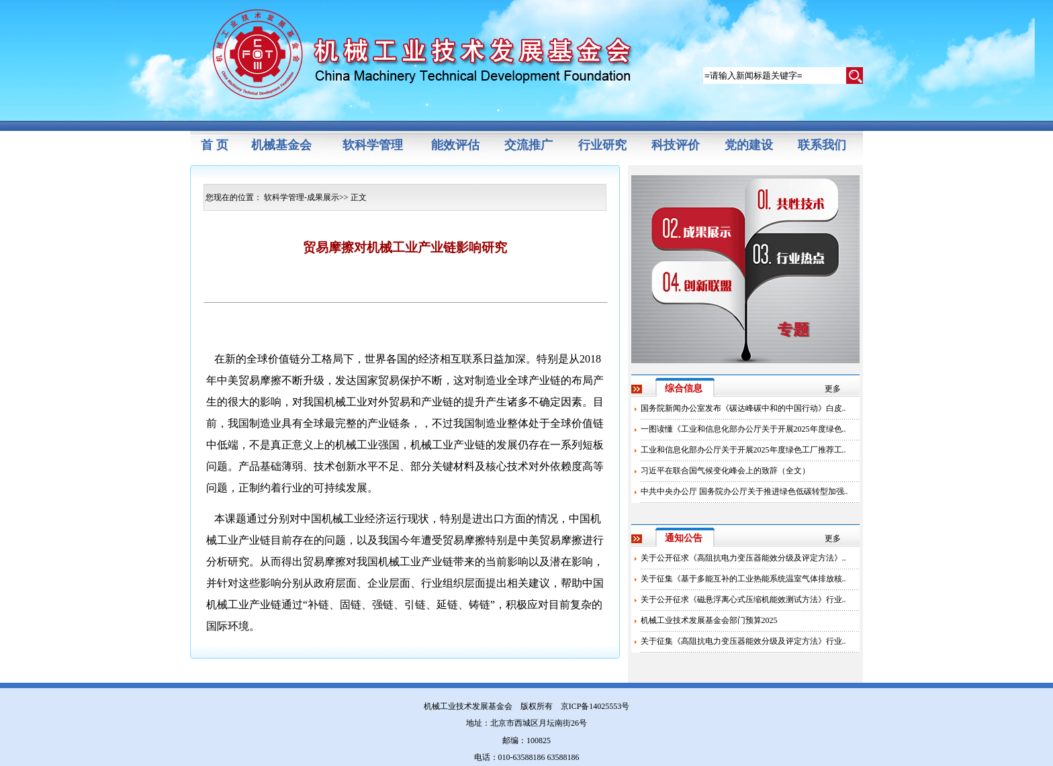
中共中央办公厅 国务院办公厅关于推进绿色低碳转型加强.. (744, 491)
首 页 (214, 145)
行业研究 (602, 145)
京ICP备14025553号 (595, 706)
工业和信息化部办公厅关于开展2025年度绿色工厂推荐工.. (743, 449)
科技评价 (675, 145)
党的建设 (749, 145)
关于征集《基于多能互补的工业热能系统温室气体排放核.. (743, 578)
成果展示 (323, 197)
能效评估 (455, 145)
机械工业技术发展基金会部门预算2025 (709, 620)
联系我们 (822, 145)
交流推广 (528, 145)
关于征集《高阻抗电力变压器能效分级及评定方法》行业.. (743, 641)
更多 (833, 388)
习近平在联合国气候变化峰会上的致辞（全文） (725, 470)
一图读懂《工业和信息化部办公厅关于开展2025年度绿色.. (743, 429)
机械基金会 (281, 145)
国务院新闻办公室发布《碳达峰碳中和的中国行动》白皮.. (743, 408)
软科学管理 (372, 145)
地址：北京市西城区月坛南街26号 (526, 723)
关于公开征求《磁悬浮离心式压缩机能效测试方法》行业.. (743, 599)
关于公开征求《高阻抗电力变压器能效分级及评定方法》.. (743, 558)
